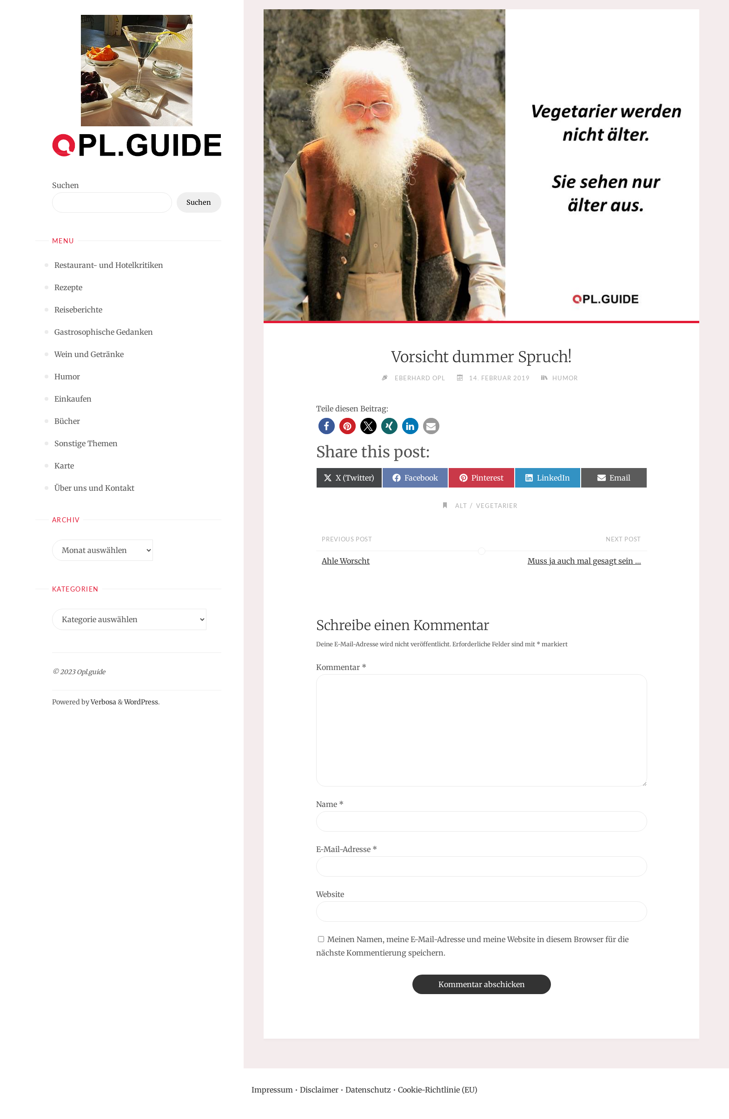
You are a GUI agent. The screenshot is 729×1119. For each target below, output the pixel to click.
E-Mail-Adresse (346, 849)
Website (330, 894)
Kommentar (341, 667)
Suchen (65, 185)
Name (330, 804)
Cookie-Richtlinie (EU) (437, 1089)
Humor (565, 378)
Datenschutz (368, 1089)
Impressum (272, 1089)
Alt (461, 505)
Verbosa (102, 702)
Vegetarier (496, 505)
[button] (326, 426)
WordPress (141, 702)
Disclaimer (319, 1089)
